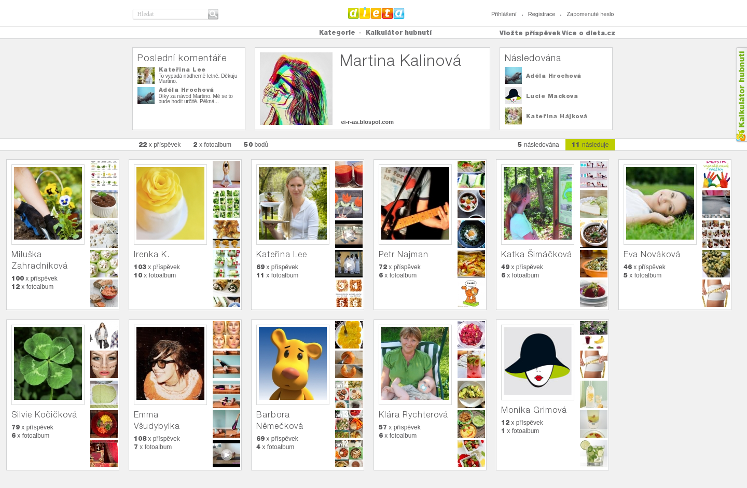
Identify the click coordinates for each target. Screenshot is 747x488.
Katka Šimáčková (536, 254)
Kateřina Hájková (557, 116)
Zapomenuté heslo (590, 14)
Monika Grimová (534, 410)
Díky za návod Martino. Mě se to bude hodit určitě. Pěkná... (196, 98)
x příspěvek (160, 144)
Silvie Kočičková (44, 415)
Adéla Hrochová (186, 89)
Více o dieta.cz (588, 33)
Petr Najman (403, 254)
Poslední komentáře (182, 57)
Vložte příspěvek (530, 33)
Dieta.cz (376, 13)
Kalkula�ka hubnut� (741, 94)
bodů (256, 144)
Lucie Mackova (552, 96)
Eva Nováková (652, 254)
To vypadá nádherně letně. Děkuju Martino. (198, 78)
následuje (590, 144)
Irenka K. (152, 254)
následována (538, 144)
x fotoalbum (212, 144)
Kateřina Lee (182, 69)
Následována (533, 57)
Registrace (542, 14)
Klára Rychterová (413, 415)
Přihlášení (504, 14)
